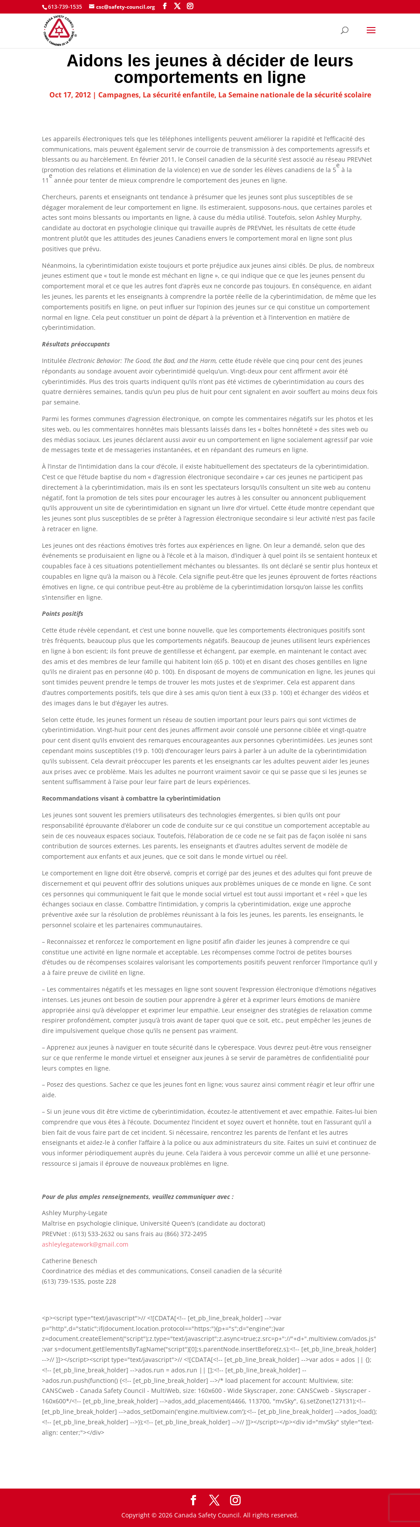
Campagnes (118, 95)
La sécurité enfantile (178, 95)
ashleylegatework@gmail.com (85, 1244)
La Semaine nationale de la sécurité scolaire (294, 95)
